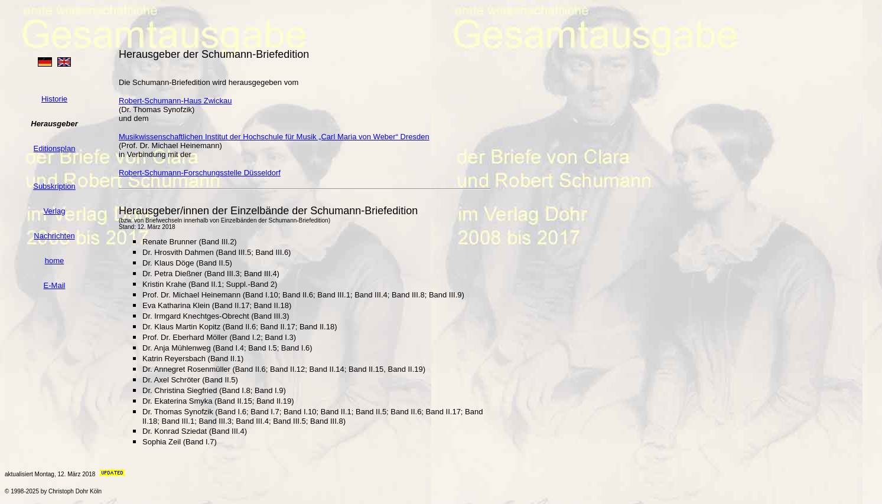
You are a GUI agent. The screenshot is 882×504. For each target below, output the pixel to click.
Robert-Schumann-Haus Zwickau (175, 100)
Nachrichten (54, 235)
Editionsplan (55, 148)
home (54, 260)
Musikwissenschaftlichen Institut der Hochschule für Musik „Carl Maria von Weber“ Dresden (274, 136)
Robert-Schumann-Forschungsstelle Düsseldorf (200, 172)
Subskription (54, 186)
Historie (54, 98)
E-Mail (55, 285)
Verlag (55, 211)
